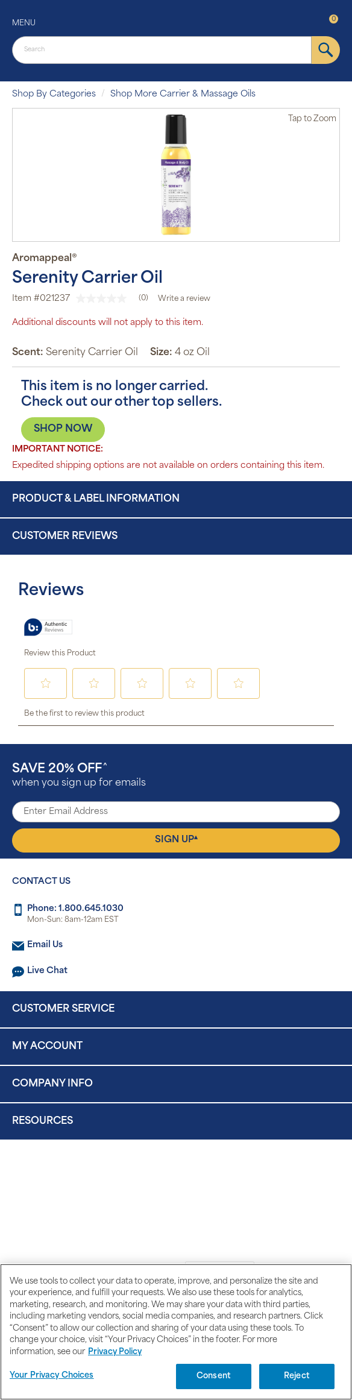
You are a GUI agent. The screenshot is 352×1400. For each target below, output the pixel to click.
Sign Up (176, 839)
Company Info (52, 1084)
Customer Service (63, 1009)
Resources (42, 1121)
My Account (47, 1047)
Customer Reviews (65, 536)
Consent (213, 1376)
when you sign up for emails (79, 775)
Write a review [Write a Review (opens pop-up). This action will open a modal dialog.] (184, 299)
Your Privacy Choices (52, 1376)
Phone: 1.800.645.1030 (75, 908)
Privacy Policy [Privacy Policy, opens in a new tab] (115, 1352)
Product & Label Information (96, 499)
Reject (297, 1376)
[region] (176, 1332)
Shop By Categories (54, 94)
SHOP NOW (63, 429)
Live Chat (47, 971)
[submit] (326, 50)
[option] (176, 175)
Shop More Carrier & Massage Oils (183, 94)
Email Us (45, 945)
